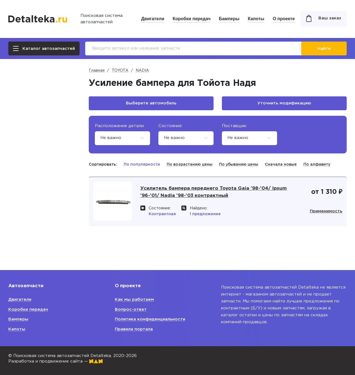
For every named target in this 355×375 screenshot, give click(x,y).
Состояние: (170, 126)
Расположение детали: (119, 126)
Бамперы (229, 18)
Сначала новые (281, 164)
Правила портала (134, 329)
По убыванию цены (238, 164)
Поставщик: (234, 126)
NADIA (142, 70)
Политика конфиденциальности (150, 319)
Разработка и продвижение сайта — (55, 361)
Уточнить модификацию (284, 103)
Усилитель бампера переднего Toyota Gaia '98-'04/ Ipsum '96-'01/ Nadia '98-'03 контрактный (214, 195)
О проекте (284, 18)
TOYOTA (120, 70)
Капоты (256, 18)
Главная (97, 70)
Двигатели (152, 18)
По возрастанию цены (189, 164)
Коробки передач (192, 18)
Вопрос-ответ (131, 309)
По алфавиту (316, 164)
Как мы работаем (134, 299)
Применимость (325, 214)
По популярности (142, 164)
